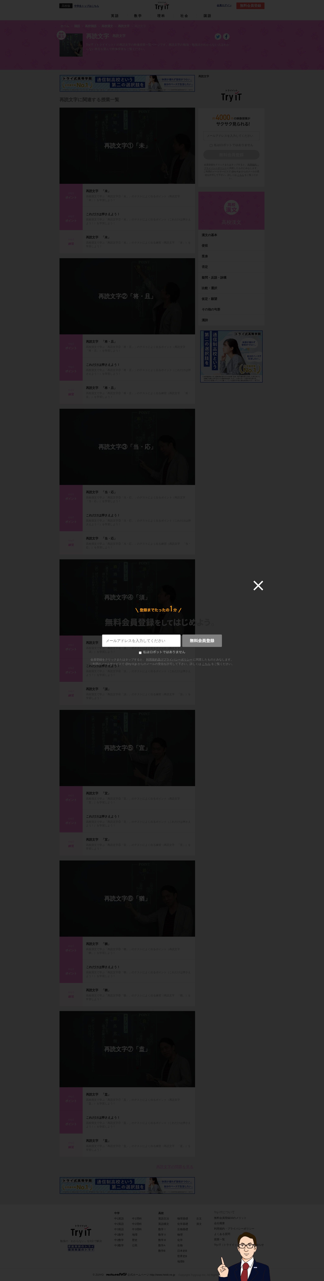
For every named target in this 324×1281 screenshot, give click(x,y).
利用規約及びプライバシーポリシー (169, 659)
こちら (206, 663)
